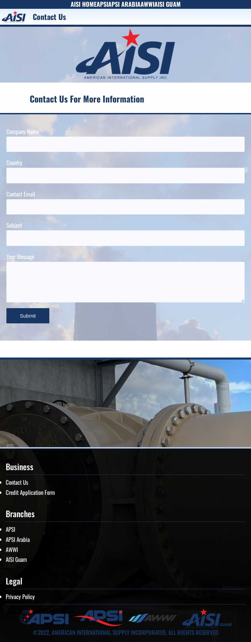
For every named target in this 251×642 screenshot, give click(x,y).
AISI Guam (16, 559)
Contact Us (17, 482)
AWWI (12, 549)
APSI (10, 529)
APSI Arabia (18, 539)
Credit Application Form (30, 492)
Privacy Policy (20, 596)
